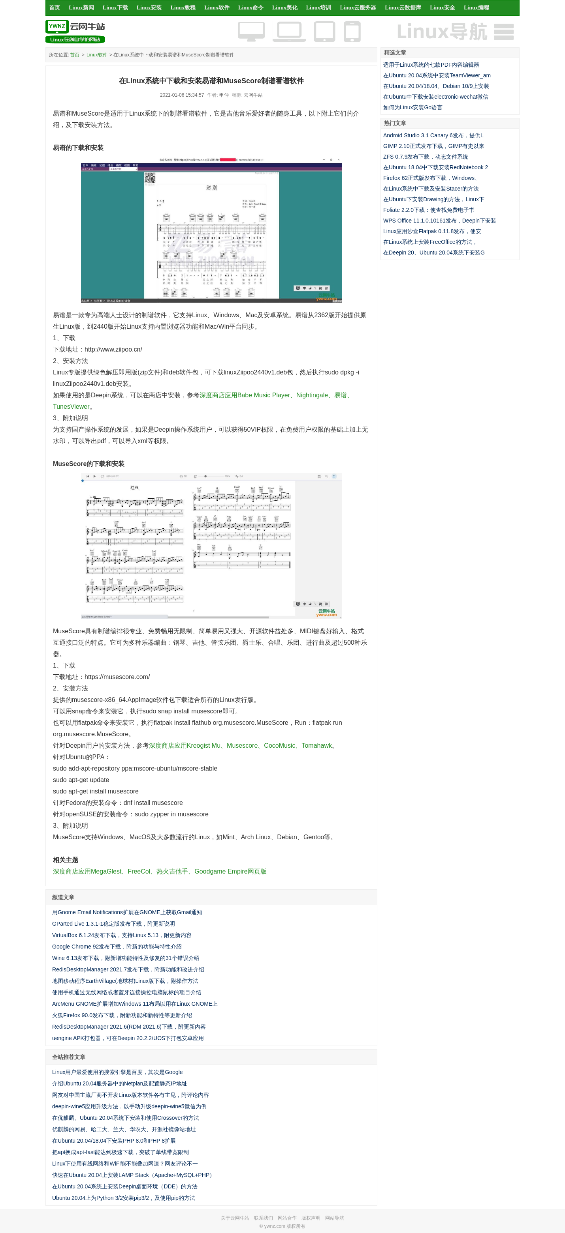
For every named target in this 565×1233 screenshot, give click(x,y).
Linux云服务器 (358, 8)
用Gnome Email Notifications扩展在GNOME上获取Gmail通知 (127, 912)
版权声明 (310, 1218)
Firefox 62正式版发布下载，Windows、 (431, 178)
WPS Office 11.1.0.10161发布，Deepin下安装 (439, 220)
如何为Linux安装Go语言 (413, 107)
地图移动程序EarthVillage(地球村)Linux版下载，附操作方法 (125, 981)
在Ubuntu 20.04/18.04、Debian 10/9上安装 (436, 86)
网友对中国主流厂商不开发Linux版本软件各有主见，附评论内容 (130, 1095)
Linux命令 (251, 8)
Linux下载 (115, 8)
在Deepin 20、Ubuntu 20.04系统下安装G (434, 252)
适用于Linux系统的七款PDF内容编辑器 (431, 65)
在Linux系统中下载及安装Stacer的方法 (431, 188)
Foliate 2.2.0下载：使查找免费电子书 (429, 210)
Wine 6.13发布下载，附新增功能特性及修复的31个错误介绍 (126, 958)
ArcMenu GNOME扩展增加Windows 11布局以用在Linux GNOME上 (135, 1004)
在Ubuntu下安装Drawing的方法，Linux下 (433, 199)
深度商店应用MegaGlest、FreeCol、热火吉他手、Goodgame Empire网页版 (160, 871)
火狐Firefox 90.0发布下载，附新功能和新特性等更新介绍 (122, 1015)
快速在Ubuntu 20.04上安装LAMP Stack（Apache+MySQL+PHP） (133, 1175)
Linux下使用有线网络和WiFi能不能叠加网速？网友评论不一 (125, 1163)
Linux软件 (217, 8)
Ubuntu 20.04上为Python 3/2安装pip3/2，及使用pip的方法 (123, 1198)
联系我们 (263, 1218)
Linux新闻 (81, 8)
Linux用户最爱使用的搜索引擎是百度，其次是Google (117, 1072)
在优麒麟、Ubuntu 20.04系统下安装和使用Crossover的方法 (125, 1118)
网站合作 (287, 1218)
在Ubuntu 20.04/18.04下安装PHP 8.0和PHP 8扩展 (114, 1141)
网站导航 (334, 1218)
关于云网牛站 (235, 1218)
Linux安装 (149, 8)
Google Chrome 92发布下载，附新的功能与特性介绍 (117, 946)
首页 (54, 8)
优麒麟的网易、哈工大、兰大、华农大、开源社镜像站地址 (124, 1129)
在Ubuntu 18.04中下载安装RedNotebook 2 (435, 167)
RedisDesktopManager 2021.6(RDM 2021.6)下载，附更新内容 (129, 1026)
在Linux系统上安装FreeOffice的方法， (430, 242)
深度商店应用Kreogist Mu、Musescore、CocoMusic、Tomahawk (240, 745)
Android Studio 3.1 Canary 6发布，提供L (433, 135)
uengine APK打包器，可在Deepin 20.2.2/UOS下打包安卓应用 (128, 1038)
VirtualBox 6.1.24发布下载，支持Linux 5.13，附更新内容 (122, 935)
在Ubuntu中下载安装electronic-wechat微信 (435, 97)
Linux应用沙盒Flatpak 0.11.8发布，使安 (432, 231)
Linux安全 (442, 8)
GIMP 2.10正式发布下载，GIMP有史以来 (433, 146)
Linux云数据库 (403, 8)
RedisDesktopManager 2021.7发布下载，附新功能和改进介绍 (128, 969)
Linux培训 (318, 8)
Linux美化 (285, 8)
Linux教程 (183, 8)
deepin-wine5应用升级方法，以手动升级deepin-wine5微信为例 (129, 1106)
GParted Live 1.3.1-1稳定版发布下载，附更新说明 (113, 924)
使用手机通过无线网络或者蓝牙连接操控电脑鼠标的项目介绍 (127, 992)
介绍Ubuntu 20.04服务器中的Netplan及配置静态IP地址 (119, 1083)
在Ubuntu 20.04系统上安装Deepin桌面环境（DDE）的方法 (125, 1186)
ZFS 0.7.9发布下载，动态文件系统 (425, 156)
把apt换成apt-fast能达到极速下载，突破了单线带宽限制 (120, 1152)
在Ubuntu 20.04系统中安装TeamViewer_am (437, 75)
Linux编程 (476, 8)
